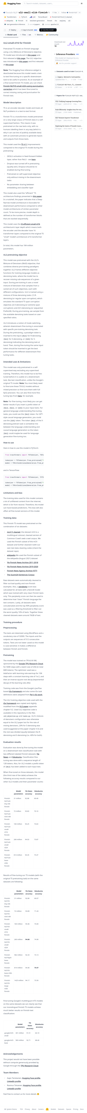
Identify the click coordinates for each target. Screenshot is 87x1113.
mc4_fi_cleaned (13, 532)
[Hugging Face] (47, 1109)
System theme (10, 1109)
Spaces (68, 1109)
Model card (11, 34)
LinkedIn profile (14, 1081)
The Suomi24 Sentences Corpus (20, 574)
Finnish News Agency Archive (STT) (22, 570)
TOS (21, 1109)
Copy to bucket (28, 30)
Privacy (27, 1109)
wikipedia (11, 555)
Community (52, 34)
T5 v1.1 (24, 144)
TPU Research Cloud (29, 1065)
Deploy (13, 30)
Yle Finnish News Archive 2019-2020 (22, 566)
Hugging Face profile (31, 1078)
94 (79, 12)
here (34, 159)
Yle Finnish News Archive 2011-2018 (22, 562)
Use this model (48, 30)
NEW (77, 54)
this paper (32, 55)
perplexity (23, 586)
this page (21, 58)
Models (53, 1109)
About (34, 1109)
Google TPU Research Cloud (31, 663)
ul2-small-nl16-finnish (33, 12)
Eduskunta (17, 757)
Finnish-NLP (11, 12)
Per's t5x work (36, 694)
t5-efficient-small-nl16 (30, 224)
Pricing (75, 1109)
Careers (41, 1109)
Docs (82, 1109)
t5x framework (15, 691)
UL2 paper (24, 706)
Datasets (61, 1109)
